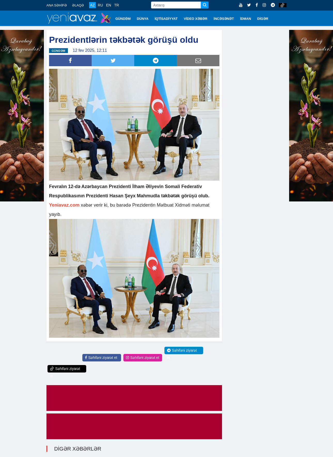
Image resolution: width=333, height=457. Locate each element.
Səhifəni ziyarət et (101, 358)
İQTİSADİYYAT (166, 19)
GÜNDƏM (123, 19)
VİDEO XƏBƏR (196, 19)
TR (116, 5)
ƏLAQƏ (78, 5)
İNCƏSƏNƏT (224, 19)
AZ (92, 5)
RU (100, 5)
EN (108, 5)
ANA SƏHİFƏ (56, 5)
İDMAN (245, 19)
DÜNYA (142, 19)
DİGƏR (262, 19)
